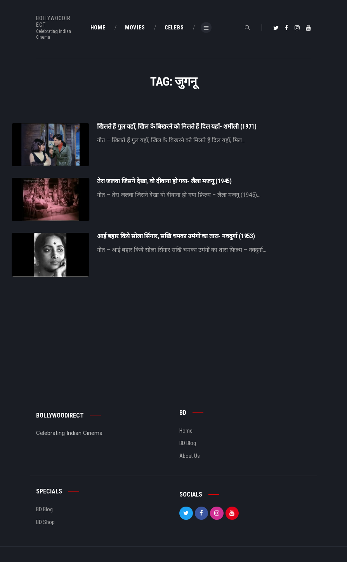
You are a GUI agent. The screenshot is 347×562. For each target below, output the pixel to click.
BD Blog (187, 443)
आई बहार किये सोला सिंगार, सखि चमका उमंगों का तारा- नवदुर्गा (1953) (176, 236)
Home (186, 431)
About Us (189, 456)
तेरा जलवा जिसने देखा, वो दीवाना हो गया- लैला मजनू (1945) (164, 181)
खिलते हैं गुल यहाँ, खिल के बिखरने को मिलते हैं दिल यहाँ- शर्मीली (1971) (176, 126)
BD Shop (45, 522)
